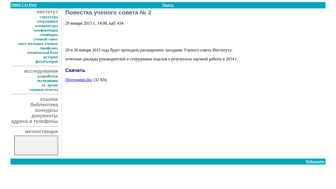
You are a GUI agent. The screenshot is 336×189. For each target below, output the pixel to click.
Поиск (168, 5)
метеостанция (41, 131)
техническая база (42, 52)
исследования (41, 71)
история (50, 57)
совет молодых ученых (37, 43)
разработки (48, 76)
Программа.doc (79, 79)
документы (45, 115)
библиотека (44, 104)
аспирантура (46, 26)
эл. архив (49, 85)
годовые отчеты (43, 89)
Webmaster (315, 161)
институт (47, 11)
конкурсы (46, 110)
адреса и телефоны (34, 121)
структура (49, 17)
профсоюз (49, 48)
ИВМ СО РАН (23, 5)
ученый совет (46, 39)
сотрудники (47, 21)
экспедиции (47, 80)
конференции (46, 30)
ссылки (49, 99)
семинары (49, 35)
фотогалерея (46, 61)
